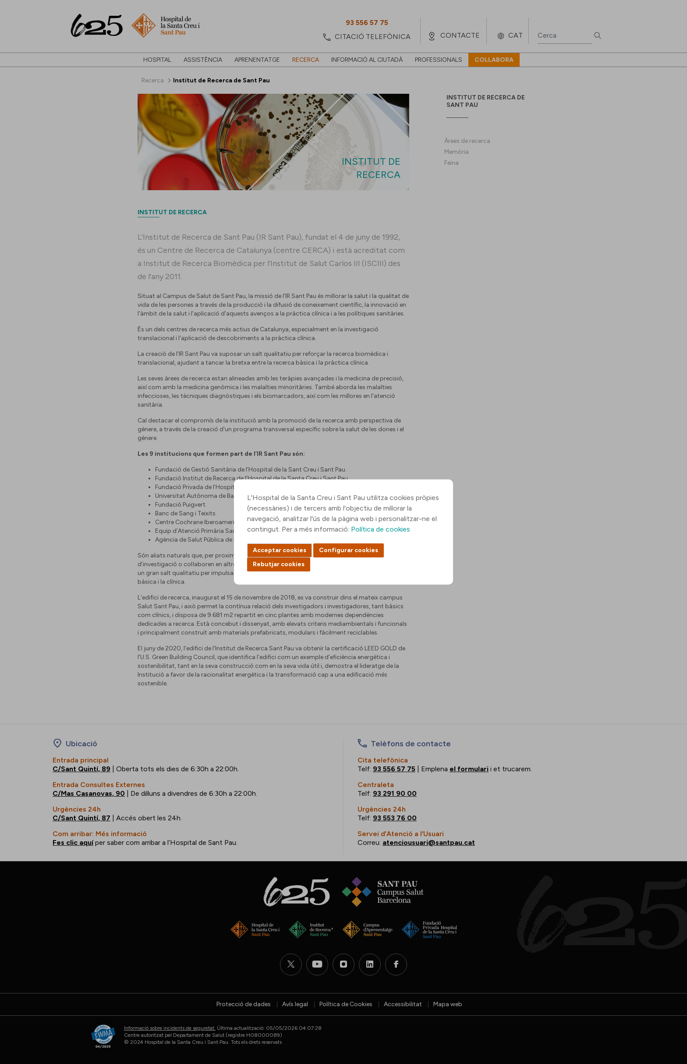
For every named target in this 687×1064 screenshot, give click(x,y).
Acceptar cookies (279, 550)
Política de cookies (380, 529)
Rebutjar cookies (279, 564)
